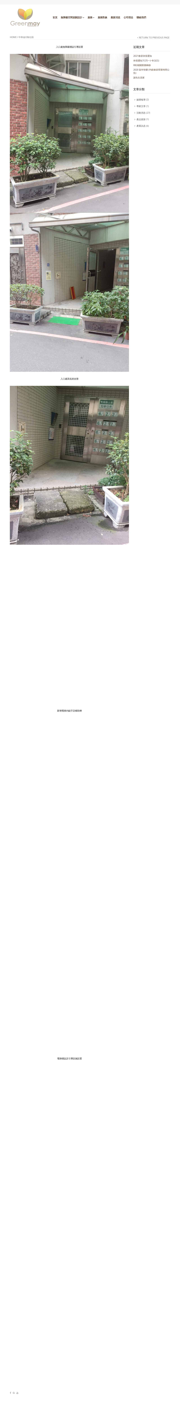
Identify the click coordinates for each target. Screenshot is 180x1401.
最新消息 (115, 17)
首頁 (55, 17)
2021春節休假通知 (142, 55)
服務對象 (102, 17)
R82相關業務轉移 (142, 65)
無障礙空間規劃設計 (71, 17)
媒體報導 (141, 99)
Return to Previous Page (154, 37)
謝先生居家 (139, 77)
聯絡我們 (141, 17)
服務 (90, 17)
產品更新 (141, 119)
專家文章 (141, 106)
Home (13, 37)
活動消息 (141, 112)
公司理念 (128, 17)
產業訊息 (141, 125)
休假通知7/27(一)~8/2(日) (146, 60)
